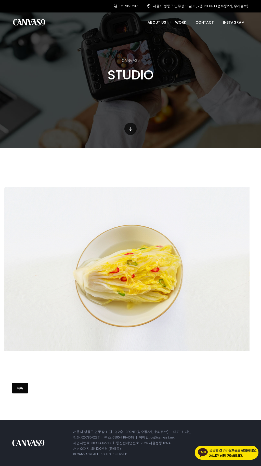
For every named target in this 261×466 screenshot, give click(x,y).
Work (180, 22)
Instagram (233, 22)
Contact (204, 22)
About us (157, 22)
